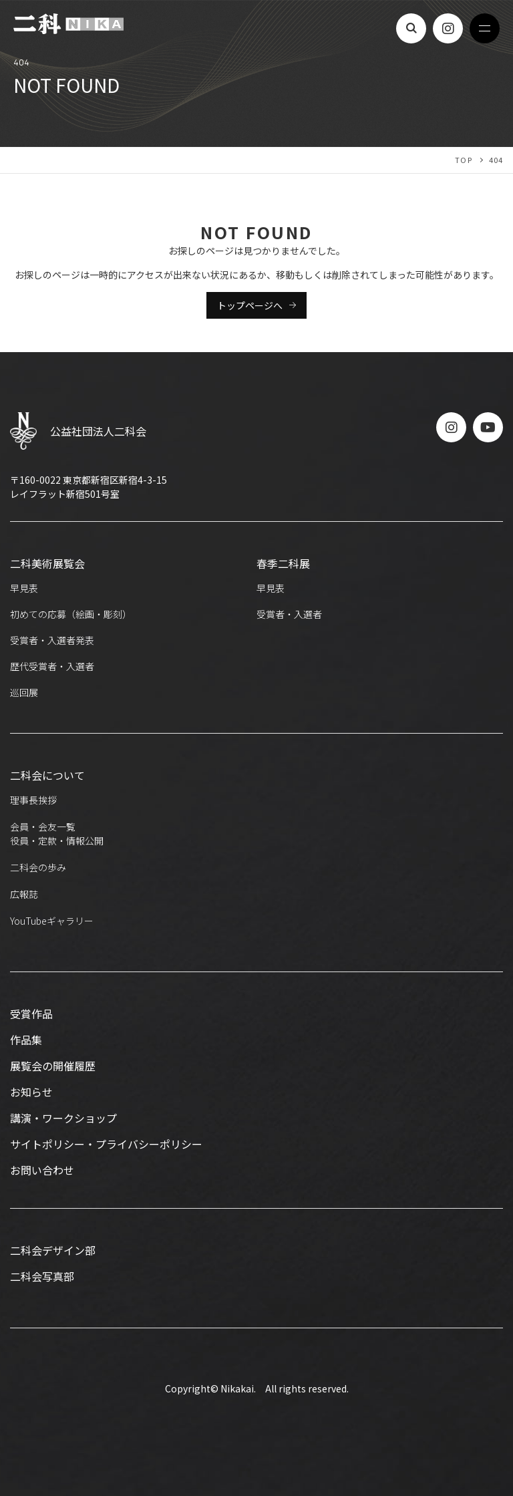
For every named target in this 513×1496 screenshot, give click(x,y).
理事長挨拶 (33, 799)
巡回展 (24, 692)
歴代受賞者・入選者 (52, 666)
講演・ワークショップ (63, 1118)
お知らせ (31, 1092)
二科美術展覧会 (47, 563)
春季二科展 (283, 563)
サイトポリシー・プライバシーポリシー (106, 1144)
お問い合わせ (42, 1170)
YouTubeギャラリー (52, 920)
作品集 (26, 1040)
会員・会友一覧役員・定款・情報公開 (57, 833)
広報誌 (24, 894)
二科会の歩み (38, 867)
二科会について (47, 775)
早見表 (24, 588)
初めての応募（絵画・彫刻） (71, 614)
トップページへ (250, 305)
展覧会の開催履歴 (53, 1066)
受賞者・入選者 (289, 614)
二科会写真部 (42, 1276)
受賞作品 (31, 1014)
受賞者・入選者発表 (52, 640)
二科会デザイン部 (53, 1250)
